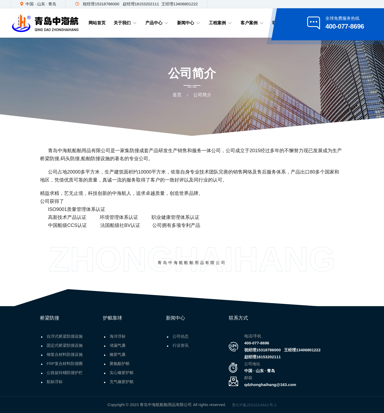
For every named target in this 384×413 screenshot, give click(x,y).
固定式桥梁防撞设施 (65, 345)
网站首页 (97, 23)
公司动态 (181, 336)
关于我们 (125, 23)
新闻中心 (189, 23)
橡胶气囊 (118, 354)
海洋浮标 (118, 336)
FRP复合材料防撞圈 (65, 363)
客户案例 (252, 23)
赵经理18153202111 (262, 357)
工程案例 (221, 23)
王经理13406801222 (302, 350)
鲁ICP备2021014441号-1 (254, 405)
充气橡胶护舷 (122, 381)
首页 (177, 94)
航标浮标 (55, 381)
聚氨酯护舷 (120, 363)
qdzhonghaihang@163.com (270, 384)
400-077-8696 (256, 343)
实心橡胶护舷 (122, 372)
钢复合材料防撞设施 (65, 354)
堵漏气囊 (118, 345)
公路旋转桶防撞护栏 (65, 372)
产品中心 (157, 23)
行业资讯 (181, 345)
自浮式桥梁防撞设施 (65, 336)
